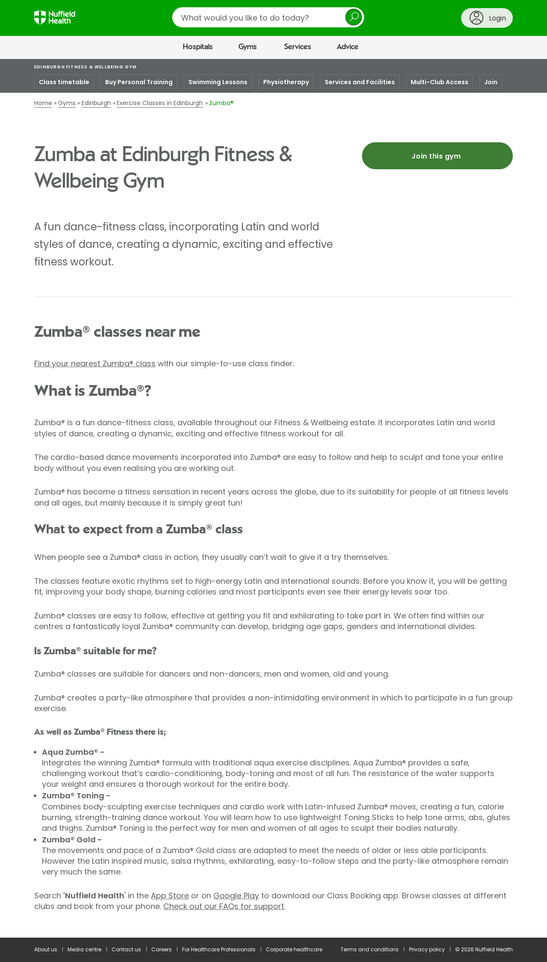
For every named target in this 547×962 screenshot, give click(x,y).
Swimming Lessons (217, 82)
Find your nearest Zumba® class (95, 363)
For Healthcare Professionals (219, 949)
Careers (161, 949)
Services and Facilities (360, 82)
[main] (273, 498)
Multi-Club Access (439, 82)
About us (45, 949)
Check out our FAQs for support (223, 906)
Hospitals (198, 47)
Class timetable (64, 82)
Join (490, 82)
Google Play (236, 895)
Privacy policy (427, 949)
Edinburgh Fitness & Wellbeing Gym (85, 67)
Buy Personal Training (139, 82)
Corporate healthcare (294, 949)
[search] (268, 17)
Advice (348, 47)
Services (297, 47)
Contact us (126, 949)
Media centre (84, 949)
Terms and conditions (370, 949)
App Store (170, 895)
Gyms (247, 47)
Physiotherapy (286, 82)
